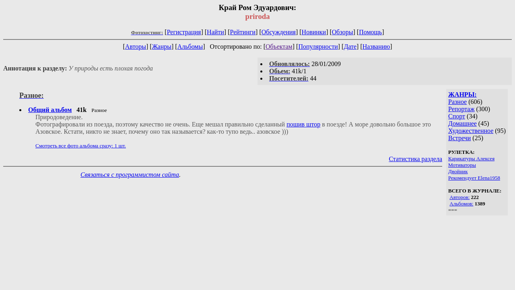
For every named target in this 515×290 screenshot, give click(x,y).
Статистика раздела (415, 158)
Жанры (161, 46)
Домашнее (462, 123)
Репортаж (461, 109)
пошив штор (303, 124)
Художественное (470, 130)
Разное (457, 101)
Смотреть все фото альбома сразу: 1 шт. (80, 146)
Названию (376, 46)
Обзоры (342, 32)
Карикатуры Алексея (471, 158)
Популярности (318, 46)
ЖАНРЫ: (462, 94)
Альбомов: (461, 204)
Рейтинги (243, 32)
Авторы (135, 46)
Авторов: (459, 197)
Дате (350, 46)
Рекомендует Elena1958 (474, 178)
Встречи (459, 138)
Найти (215, 32)
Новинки (314, 32)
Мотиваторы (462, 165)
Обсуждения (279, 32)
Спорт (456, 116)
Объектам (279, 46)
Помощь (370, 32)
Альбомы (190, 46)
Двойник (458, 171)
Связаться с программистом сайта (129, 174)
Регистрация (184, 32)
